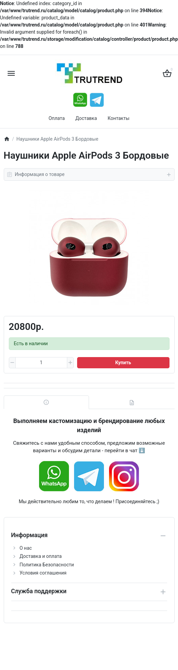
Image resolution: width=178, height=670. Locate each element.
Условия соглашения (43, 573)
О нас (26, 548)
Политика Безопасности (47, 564)
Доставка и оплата (41, 556)
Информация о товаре (89, 175)
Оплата (57, 118)
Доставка (86, 118)
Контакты (118, 118)
